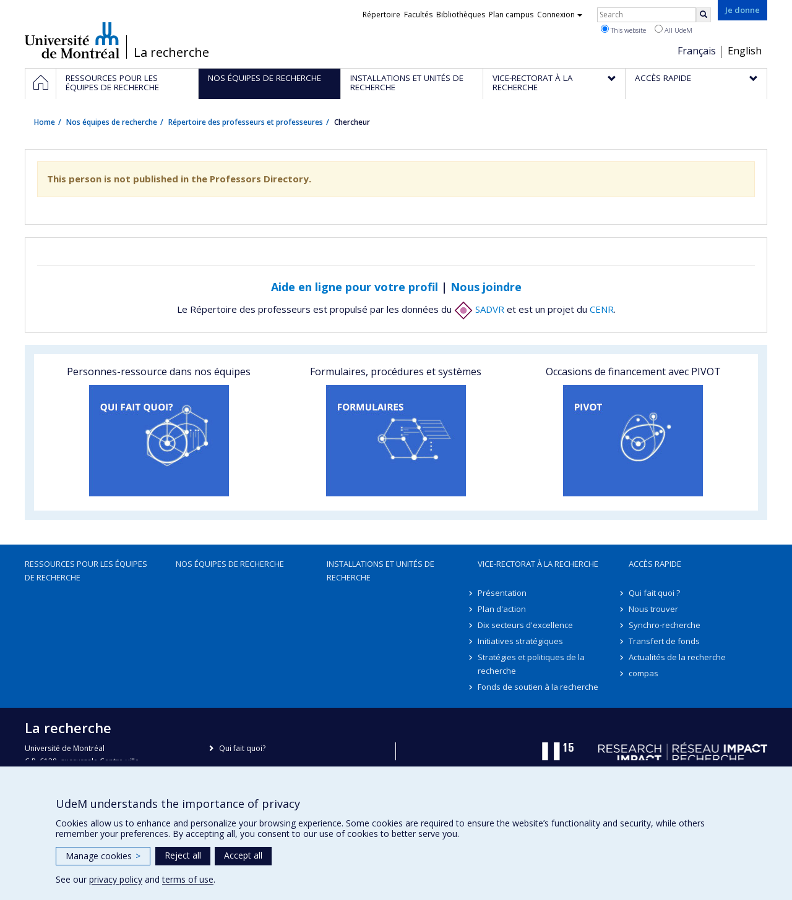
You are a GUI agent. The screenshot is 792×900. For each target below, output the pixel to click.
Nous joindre (486, 286)
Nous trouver (653, 608)
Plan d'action (502, 608)
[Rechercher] (703, 14)
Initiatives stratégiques (520, 641)
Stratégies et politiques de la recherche (531, 664)
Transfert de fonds (664, 641)
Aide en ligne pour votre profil (354, 286)
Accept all (243, 855)
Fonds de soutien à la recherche (538, 686)
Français (697, 50)
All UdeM (673, 30)
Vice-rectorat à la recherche (538, 563)
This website (623, 30)
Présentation (502, 592)
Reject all (183, 855)
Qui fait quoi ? (654, 592)
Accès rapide (655, 563)
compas (643, 673)
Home (44, 122)
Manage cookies (103, 856)
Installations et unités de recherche (380, 570)
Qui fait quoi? (242, 748)
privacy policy (115, 879)
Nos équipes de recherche (111, 122)
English (745, 50)
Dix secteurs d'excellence (525, 624)
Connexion (559, 14)
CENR (602, 309)
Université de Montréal (72, 40)
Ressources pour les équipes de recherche (86, 570)
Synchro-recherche (664, 624)
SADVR (479, 309)
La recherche (171, 52)
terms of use (187, 879)
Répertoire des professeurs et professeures (245, 122)
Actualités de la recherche (677, 657)
